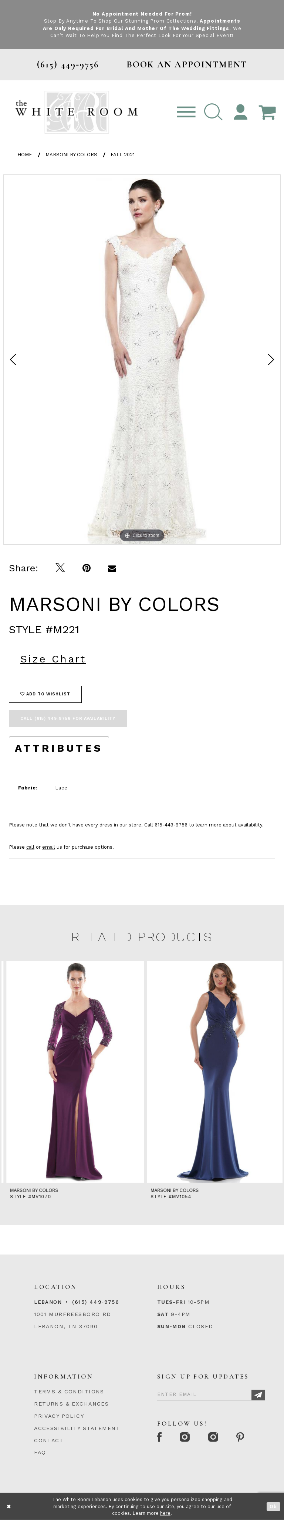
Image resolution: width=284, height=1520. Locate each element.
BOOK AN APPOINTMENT (186, 64)
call (30, 847)
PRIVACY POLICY (59, 1416)
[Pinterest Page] (241, 1438)
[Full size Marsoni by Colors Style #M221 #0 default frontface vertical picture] (142, 359)
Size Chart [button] (53, 659)
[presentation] (72, 1072)
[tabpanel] (142, 359)
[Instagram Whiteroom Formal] (185, 1438)
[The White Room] (76, 112)
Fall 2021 (123, 154)
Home (24, 154)
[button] (213, 112)
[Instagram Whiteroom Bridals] (213, 1438)
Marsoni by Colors (71, 154)
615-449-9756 (171, 825)
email (48, 847)
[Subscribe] (258, 1395)
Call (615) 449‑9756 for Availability (67, 718)
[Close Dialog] (9, 1506)
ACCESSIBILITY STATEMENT (77, 1428)
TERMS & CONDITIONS (69, 1391)
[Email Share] (112, 568)
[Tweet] (60, 568)
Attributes (59, 748)
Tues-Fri (171, 1302)
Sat (163, 1314)
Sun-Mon (171, 1326)
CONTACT (49, 1440)
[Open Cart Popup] (267, 112)
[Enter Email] (211, 1393)
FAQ (40, 1452)
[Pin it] (87, 568)
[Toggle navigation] (186, 112)
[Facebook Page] (159, 1438)
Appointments (220, 21)
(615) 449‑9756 (95, 1302)
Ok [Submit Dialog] (273, 1506)
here (165, 1513)
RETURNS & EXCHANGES (71, 1404)
